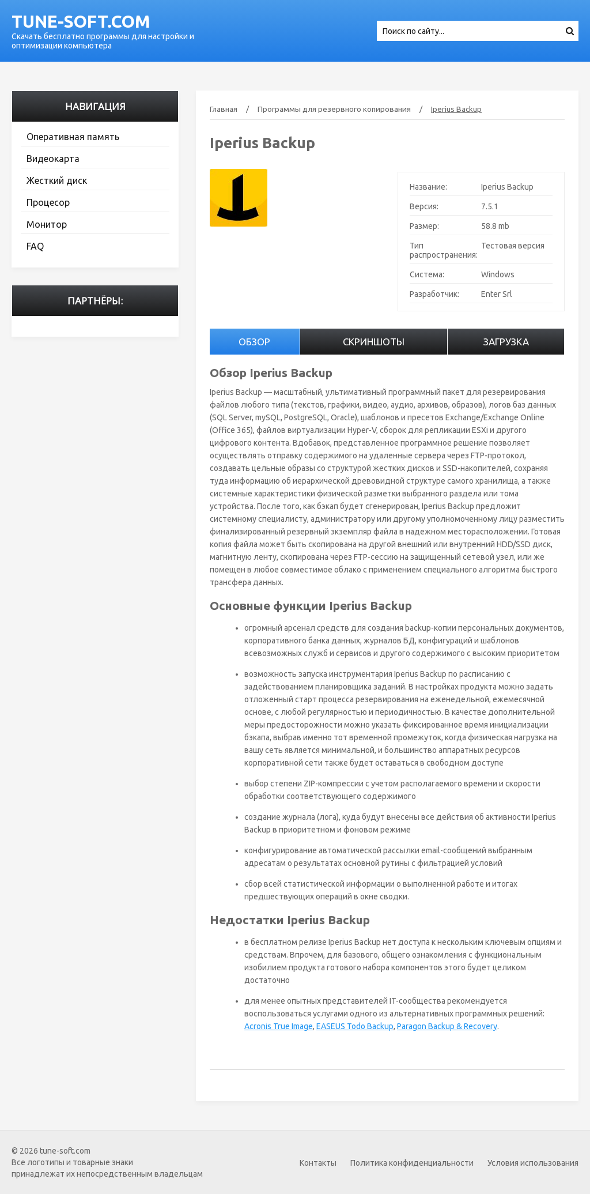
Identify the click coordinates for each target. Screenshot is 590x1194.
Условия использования (532, 1162)
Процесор (48, 202)
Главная (223, 109)
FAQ (35, 246)
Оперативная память (73, 136)
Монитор (47, 224)
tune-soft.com (81, 21)
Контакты (318, 1162)
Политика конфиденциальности (412, 1162)
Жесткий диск (57, 180)
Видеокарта (53, 158)
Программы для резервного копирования (334, 109)
